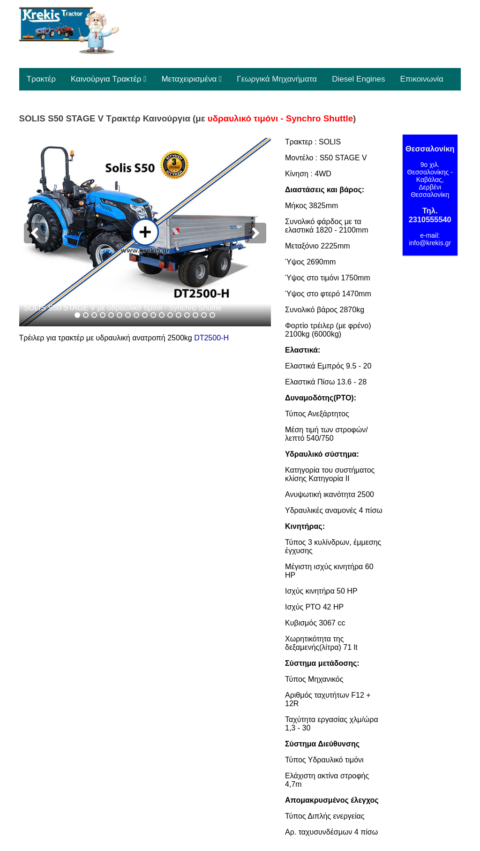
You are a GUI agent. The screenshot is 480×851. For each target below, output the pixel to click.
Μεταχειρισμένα (191, 79)
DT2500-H (211, 338)
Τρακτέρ (41, 79)
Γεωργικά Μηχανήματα (277, 79)
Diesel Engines (358, 79)
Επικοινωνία (421, 79)
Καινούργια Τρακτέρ (108, 79)
